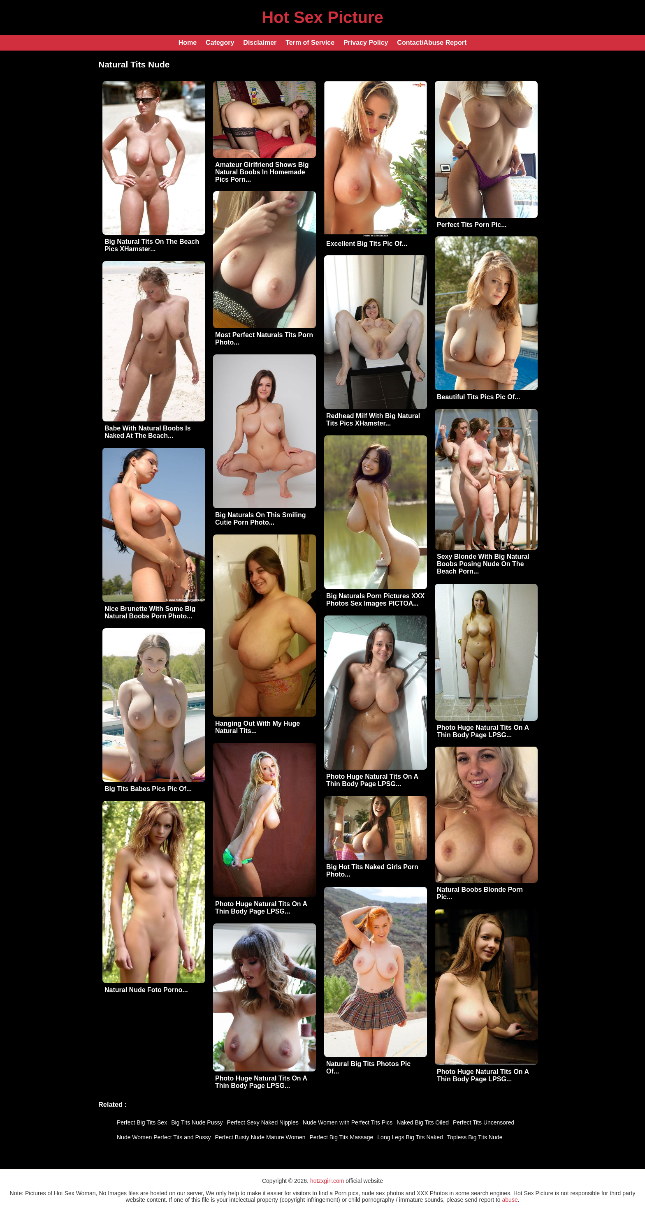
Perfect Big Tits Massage (341, 1137)
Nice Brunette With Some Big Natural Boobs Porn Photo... (149, 612)
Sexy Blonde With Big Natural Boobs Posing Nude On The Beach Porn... (483, 564)
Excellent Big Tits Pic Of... (366, 243)
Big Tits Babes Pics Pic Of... (148, 788)
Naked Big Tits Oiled (423, 1122)
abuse (510, 1199)
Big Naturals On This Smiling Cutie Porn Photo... (260, 518)
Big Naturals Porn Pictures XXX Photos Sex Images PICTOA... (375, 599)
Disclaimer (259, 42)
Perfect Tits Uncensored (483, 1122)
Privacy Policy (365, 42)
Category (220, 42)
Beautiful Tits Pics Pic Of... (478, 396)
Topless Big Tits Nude (475, 1137)
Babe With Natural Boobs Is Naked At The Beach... (147, 432)
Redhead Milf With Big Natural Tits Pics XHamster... (373, 419)
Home (188, 42)
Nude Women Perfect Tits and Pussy (164, 1137)
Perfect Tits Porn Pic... (472, 224)
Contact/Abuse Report (431, 42)
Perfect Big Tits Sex (142, 1122)
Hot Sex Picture (322, 17)
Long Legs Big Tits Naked (410, 1137)
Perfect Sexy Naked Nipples (262, 1122)
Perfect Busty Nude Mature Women (260, 1137)
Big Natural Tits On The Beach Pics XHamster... (151, 245)
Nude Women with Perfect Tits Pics (347, 1122)
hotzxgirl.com (327, 1181)
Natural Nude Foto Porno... (146, 989)
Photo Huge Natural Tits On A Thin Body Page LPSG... (483, 731)
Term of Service (309, 42)
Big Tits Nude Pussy (197, 1122)
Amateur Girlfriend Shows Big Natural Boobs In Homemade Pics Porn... (262, 172)
